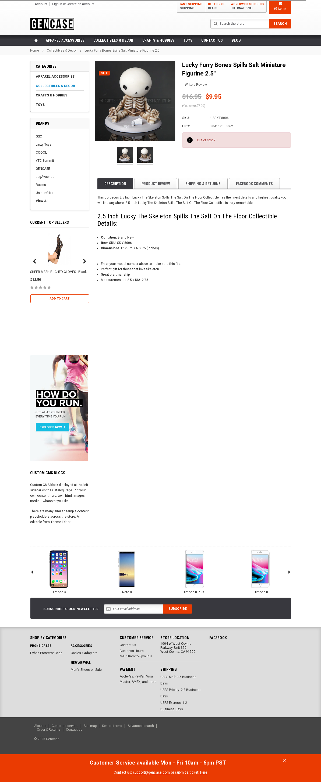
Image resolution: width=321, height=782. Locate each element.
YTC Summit (45, 161)
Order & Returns (49, 729)
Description (115, 184)
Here (203, 772)
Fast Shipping (191, 6)
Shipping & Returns (203, 184)
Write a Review (196, 85)
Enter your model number (119, 264)
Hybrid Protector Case (46, 653)
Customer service (65, 726)
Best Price (216, 6)
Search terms (112, 726)
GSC (39, 136)
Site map (90, 726)
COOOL (41, 152)
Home (34, 50)
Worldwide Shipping (247, 6)
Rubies (41, 185)
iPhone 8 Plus (194, 571)
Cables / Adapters (84, 653)
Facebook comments (254, 184)
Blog (236, 40)
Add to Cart (59, 298)
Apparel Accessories (65, 40)
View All (42, 201)
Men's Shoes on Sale (86, 670)
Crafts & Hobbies (158, 40)
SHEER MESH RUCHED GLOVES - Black (58, 272)
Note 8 (127, 571)
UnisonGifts (44, 193)
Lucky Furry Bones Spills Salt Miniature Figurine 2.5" (122, 50)
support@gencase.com (151, 772)
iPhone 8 (261, 571)
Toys (187, 40)
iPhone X (60, 571)
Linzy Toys (43, 144)
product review (156, 184)
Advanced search (141, 726)
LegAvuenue (45, 177)
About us (40, 726)
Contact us (212, 40)
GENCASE (43, 169)
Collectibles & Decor (113, 40)
